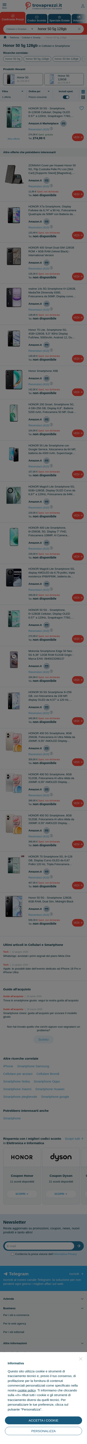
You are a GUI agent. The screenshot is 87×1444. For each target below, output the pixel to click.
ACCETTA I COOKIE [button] (43, 1420)
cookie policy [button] (27, 1390)
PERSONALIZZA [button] (43, 1431)
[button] (80, 1358)
